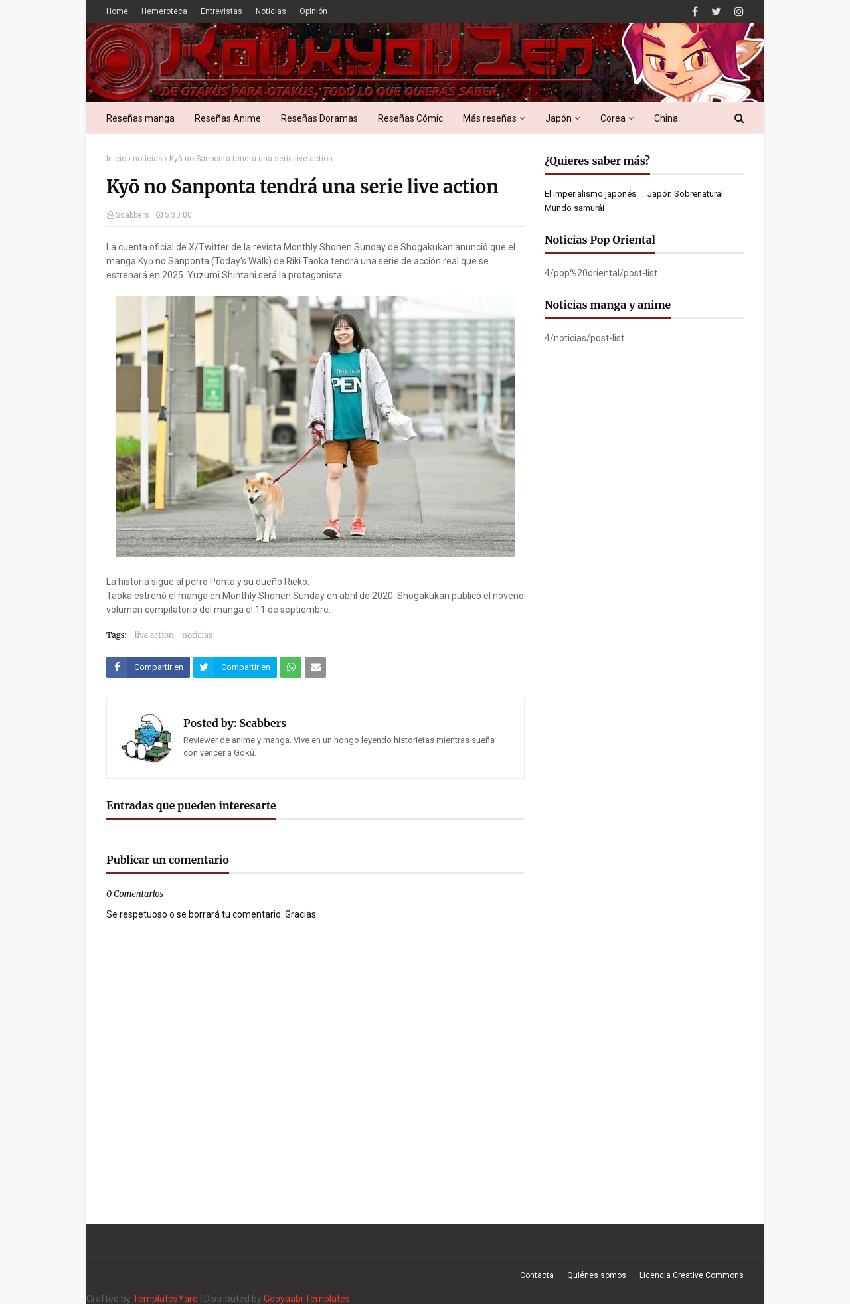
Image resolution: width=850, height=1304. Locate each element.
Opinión (313, 11)
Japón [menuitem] (558, 118)
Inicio (116, 158)
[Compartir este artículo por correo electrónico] (315, 667)
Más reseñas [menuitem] (490, 118)
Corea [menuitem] (613, 118)
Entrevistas (221, 11)
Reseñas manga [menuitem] (140, 118)
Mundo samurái (574, 208)
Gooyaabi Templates (307, 1298)
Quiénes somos (596, 1275)
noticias (148, 158)
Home (117, 11)
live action (154, 635)
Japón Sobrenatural (685, 194)
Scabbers (132, 215)
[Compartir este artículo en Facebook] (148, 667)
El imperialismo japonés (590, 194)
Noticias (271, 11)
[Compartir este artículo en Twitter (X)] (235, 667)
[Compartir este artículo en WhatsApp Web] (290, 667)
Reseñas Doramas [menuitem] (319, 118)
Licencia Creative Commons (691, 1275)
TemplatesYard (165, 1298)
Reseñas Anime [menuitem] (228, 118)
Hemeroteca (164, 11)
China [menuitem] (666, 118)
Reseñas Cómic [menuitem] (410, 118)
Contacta (537, 1275)
